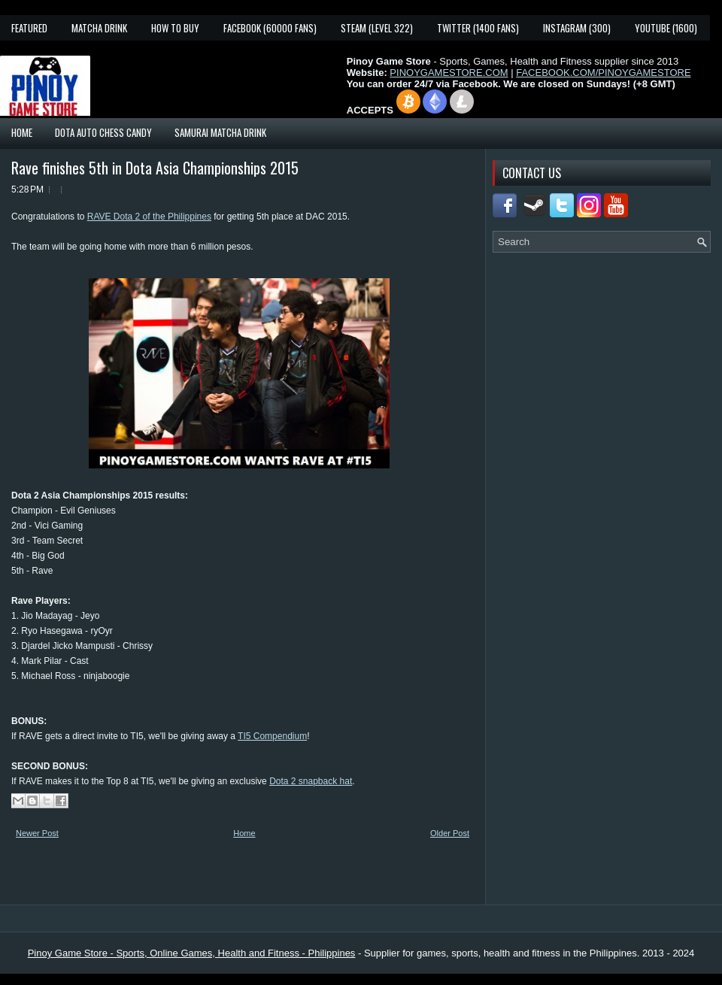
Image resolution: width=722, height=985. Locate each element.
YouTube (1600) (666, 27)
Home (21, 132)
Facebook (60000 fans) (270, 27)
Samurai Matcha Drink (220, 132)
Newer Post (37, 833)
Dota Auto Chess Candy (103, 132)
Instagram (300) (577, 27)
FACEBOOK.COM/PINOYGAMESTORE (603, 72)
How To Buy (175, 27)
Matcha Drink (99, 27)
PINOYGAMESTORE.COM (449, 72)
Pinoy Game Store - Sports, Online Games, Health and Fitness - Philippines (192, 953)
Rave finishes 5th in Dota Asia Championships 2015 (155, 167)
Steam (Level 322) (377, 27)
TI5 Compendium (272, 736)
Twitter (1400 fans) (478, 27)
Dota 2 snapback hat (310, 781)
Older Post (449, 833)
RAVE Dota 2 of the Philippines (149, 216)
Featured (29, 27)
